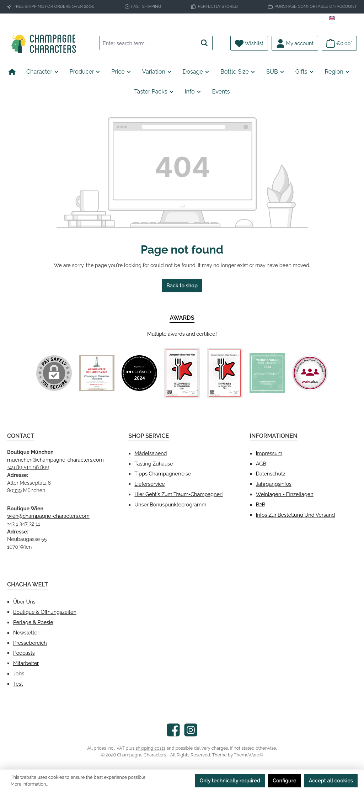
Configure (284, 780)
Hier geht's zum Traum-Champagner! (178, 494)
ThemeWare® (248, 755)
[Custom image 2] (139, 373)
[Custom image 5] (267, 373)
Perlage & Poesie (33, 622)
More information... (29, 784)
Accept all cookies (331, 780)
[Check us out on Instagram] (191, 730)
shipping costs (150, 748)
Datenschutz (270, 474)
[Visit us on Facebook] (173, 730)
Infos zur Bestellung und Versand (295, 515)
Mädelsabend (150, 453)
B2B (261, 504)
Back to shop (182, 285)
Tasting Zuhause (153, 464)
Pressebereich (30, 643)
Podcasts (24, 653)
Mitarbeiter (26, 663)
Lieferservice (149, 484)
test (18, 684)
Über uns (24, 602)
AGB (261, 464)
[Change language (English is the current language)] (343, 19)
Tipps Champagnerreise (162, 474)
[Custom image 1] (96, 373)
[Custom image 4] (224, 373)
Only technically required (229, 780)
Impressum (269, 453)
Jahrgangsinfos (273, 484)
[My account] (295, 43)
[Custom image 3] (182, 373)
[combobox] (148, 43)
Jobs (18, 673)
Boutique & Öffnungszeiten (44, 612)
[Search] (205, 43)
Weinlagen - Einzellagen (285, 494)
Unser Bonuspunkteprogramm (170, 504)
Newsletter (26, 632)
